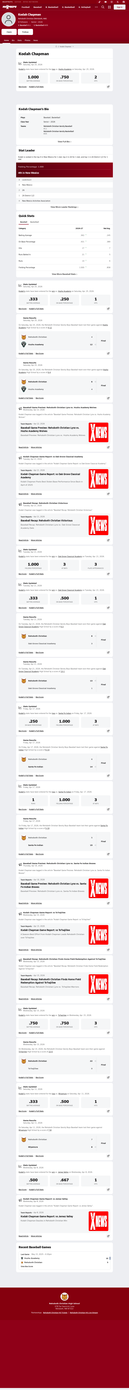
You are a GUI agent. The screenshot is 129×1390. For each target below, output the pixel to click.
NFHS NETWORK (30, 2)
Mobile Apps (70, 1347)
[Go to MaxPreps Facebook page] (83, 1341)
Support (64, 1362)
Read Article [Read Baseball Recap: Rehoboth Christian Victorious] (23, 540)
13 (91, 680)
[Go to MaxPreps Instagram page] (64, 1341)
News (35, 40)
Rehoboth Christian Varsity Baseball (58, 126)
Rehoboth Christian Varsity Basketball (59, 131)
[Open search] (103, 7)
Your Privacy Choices (64, 1359)
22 (91, 1061)
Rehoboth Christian (34, 337)
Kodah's (22, 69)
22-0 (51, 1051)
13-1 (63, 671)
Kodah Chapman (29, 14)
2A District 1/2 (28, 195)
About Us (57, 1347)
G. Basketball (68, 7)
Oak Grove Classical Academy (70, 556)
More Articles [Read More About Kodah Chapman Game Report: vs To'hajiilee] (36, 949)
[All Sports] (96, 7)
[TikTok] (99, 2)
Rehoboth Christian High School (64, 1299)
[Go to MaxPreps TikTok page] (46, 1341)
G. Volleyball (85, 7)
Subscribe (56, 1352)
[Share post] (108, 87)
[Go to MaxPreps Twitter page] (74, 1341)
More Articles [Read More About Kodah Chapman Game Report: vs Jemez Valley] (36, 1236)
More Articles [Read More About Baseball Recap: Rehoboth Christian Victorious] (36, 540)
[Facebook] (123, 2)
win (53, 291)
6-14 (47, 750)
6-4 (49, 372)
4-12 (50, 327)
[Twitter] (117, 2)
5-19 (47, 828)
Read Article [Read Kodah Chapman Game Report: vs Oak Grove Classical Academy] (23, 493)
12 (91, 344)
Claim (9, 31)
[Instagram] (111, 2)
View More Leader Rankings (64, 206)
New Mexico (27, 185)
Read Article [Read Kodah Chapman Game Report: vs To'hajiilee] (23, 949)
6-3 (62, 626)
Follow (25, 31)
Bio (13, 40)
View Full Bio (64, 141)
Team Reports (26, 424)
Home (6, 40)
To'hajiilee (62, 1015)
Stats (20, 40)
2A (23, 190)
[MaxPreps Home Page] (56, 46)
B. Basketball (52, 7)
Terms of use (55, 1356)
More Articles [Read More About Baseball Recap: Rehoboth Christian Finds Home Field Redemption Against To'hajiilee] (36, 999)
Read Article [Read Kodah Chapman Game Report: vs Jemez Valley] (23, 1236)
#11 (24, 25)
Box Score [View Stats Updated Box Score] (23, 86)
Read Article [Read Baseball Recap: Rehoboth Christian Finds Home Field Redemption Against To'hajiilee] (23, 999)
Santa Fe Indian (64, 713)
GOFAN (18, 2)
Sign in (119, 7)
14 (91, 766)
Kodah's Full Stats (36, 86)
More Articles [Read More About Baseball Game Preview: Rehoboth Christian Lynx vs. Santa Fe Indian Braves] (36, 903)
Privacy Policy (70, 1352)
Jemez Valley (63, 1172)
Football (26, 7)
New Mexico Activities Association (36, 201)
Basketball (34, 222)
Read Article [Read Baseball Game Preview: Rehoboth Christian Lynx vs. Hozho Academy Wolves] (23, 447)
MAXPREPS (8, 2)
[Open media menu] (109, 7)
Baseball (38, 7)
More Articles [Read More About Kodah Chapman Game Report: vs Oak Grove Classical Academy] (36, 493)
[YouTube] (105, 2)
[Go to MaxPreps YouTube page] (55, 1341)
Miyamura (62, 1093)
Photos (27, 40)
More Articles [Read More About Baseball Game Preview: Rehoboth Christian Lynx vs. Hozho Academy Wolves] (36, 447)
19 (91, 845)
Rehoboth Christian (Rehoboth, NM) (32, 18)
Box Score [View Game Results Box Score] (40, 353)
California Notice (72, 1356)
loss (53, 69)
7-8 (50, 1130)
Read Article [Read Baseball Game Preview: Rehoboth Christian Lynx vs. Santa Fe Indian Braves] (23, 903)
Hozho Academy (65, 69)
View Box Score (27, 1266)
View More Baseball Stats (64, 274)
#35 (41, 25)
